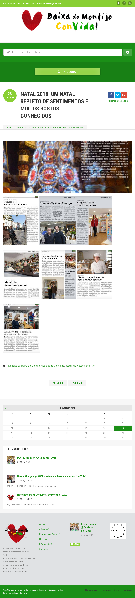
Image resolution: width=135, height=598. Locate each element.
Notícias (43, 539)
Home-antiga (91, 589)
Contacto (43, 549)
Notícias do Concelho (52, 365)
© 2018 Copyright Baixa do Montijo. (19, 589)
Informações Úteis (110, 589)
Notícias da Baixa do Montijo (24, 365)
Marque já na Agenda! (49, 534)
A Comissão (44, 529)
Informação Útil (46, 544)
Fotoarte (24, 593)
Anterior (58, 383)
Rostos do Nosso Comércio (80, 365)
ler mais (75, 544)
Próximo (77, 383)
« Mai (5, 407)
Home (8, 127)
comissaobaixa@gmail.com (49, 3)
